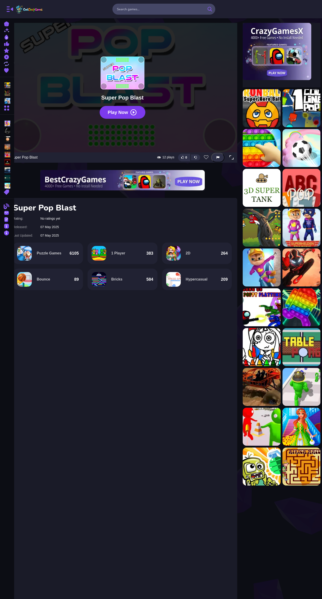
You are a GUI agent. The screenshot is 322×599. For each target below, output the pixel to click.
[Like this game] (182, 150)
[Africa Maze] (299, 467)
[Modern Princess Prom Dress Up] (299, 427)
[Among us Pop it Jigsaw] (299, 307)
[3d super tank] (260, 188)
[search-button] (209, 9)
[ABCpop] (299, 188)
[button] (229, 150)
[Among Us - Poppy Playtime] (260, 307)
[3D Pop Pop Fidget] (260, 148)
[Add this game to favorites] (204, 150)
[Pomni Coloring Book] (260, 347)
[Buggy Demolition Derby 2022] (260, 387)
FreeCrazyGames (29, 9)
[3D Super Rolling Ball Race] (299, 148)
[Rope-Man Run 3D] (299, 387)
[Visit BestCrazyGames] (127, 173)
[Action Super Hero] (260, 228)
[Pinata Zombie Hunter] (260, 467)
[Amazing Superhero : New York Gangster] (299, 267)
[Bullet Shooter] (260, 427)
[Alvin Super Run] (260, 267)
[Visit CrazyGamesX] (279, 51)
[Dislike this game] (193, 150)
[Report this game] (215, 150)
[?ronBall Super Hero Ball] (260, 108)
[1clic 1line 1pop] (299, 108)
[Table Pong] (299, 347)
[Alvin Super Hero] (299, 228)
